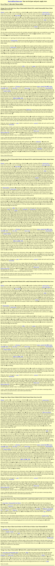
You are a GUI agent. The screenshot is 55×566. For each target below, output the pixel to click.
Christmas (17, 86)
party (17, 123)
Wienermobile (14, 40)
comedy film (43, 86)
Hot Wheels (18, 503)
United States (13, 47)
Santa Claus (27, 88)
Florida (11, 531)
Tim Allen (14, 88)
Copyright (37, 508)
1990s (23, 66)
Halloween (28, 109)
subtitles (9, 91)
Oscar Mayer (18, 15)
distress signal (4, 132)
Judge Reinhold (48, 88)
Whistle (2, 12)
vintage (33, 66)
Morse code (36, 130)
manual (35, 26)
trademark (48, 510)
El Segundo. (51, 508)
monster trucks (45, 515)
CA (1, 510)
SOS (8, 132)
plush (8, 209)
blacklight (39, 148)
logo (45, 511)
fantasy (38, 86)
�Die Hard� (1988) (18, 98)
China (47, 561)
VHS (19, 533)
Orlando (8, 531)
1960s (45, 19)
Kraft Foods (33, 209)
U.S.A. (7, 510)
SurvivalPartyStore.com (15, 1)
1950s (47, 431)
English (5, 91)
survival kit (11, 124)
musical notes (45, 12)
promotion (25, 209)
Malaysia (15, 510)
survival (36, 123)
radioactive (38, 141)
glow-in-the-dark (46, 14)
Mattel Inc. (45, 508)
